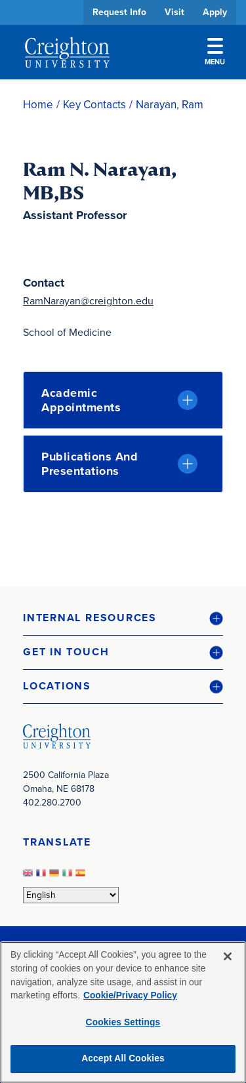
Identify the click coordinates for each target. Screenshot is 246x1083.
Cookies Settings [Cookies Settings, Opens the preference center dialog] (123, 1022)
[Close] (227, 956)
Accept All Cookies (123, 1058)
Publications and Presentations (89, 464)
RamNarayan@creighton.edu (88, 300)
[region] (123, 1012)
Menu (215, 52)
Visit (174, 12)
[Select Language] (71, 895)
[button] (123, 618)
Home (38, 105)
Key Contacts (94, 105)
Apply (215, 12)
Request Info (119, 12)
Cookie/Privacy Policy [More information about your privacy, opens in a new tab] (130, 995)
